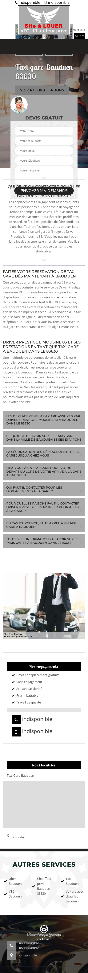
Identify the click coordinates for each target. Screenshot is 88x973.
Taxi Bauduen (70, 881)
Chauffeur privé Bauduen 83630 (42, 886)
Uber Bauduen (13, 881)
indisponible (27, 2)
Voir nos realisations (42, 90)
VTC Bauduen (13, 893)
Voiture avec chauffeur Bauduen (72, 896)
